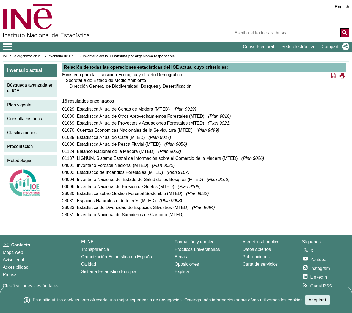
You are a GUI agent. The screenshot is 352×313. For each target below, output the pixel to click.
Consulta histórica (24, 118)
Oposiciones (187, 264)
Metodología (19, 160)
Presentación (20, 146)
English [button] (342, 6)
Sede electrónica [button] (297, 46)
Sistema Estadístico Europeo (109, 271)
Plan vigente (19, 105)
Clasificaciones (22, 132)
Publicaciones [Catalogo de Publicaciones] (256, 256)
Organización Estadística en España (116, 256)
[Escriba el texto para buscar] (287, 33)
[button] (334, 47)
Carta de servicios (260, 264)
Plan (185, 109)
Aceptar (317, 299)
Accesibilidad (15, 267)
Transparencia (95, 249)
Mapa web (13, 252)
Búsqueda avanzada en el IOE (30, 88)
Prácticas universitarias (197, 249)
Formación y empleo (195, 242)
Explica (182, 271)
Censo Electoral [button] (258, 46)
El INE (87, 242)
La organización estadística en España (42, 56)
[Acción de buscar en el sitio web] (344, 32)
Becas (181, 256)
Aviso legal (13, 259)
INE (6, 56)
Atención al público (261, 242)
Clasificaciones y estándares (31, 286)
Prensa (10, 274)
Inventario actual (96, 56)
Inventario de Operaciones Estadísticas (78, 56)
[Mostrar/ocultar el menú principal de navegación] (8, 47)
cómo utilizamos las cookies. (276, 300)
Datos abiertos (257, 249)
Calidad (88, 264)
